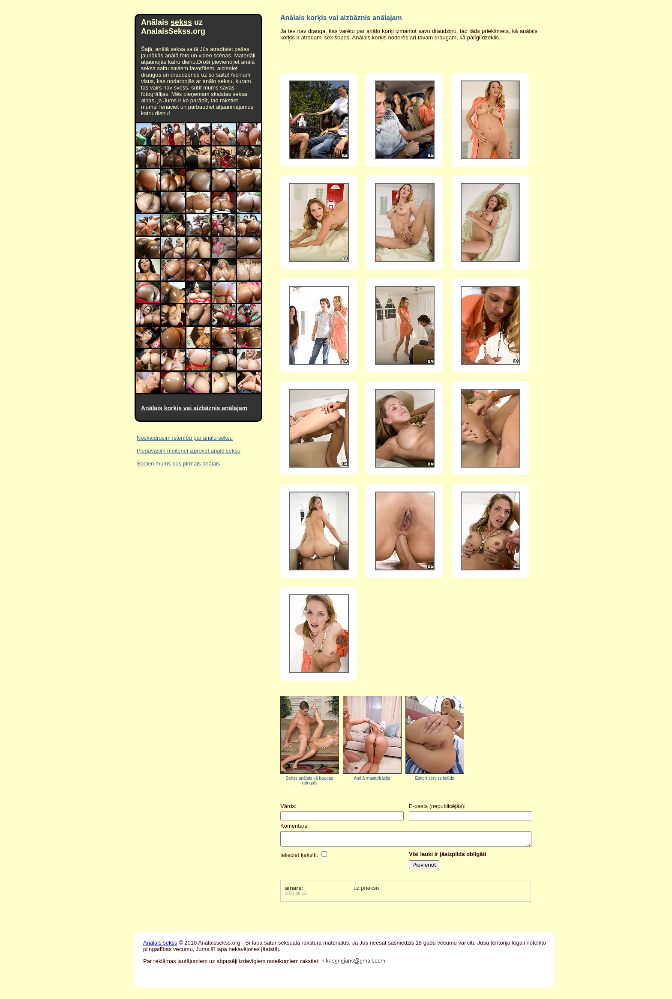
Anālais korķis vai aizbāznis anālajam (194, 408)
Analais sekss (160, 945)
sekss (181, 22)
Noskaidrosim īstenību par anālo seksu (185, 438)
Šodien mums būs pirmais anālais (178, 463)
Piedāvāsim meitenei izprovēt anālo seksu (188, 450)
